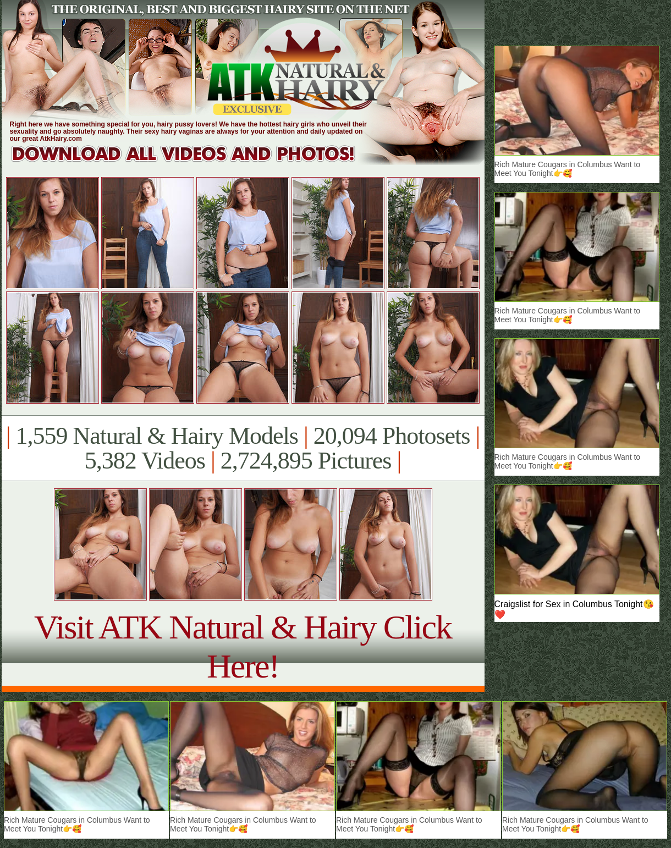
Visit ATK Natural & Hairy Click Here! (243, 646)
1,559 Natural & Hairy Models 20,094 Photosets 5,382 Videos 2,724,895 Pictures (243, 448)
